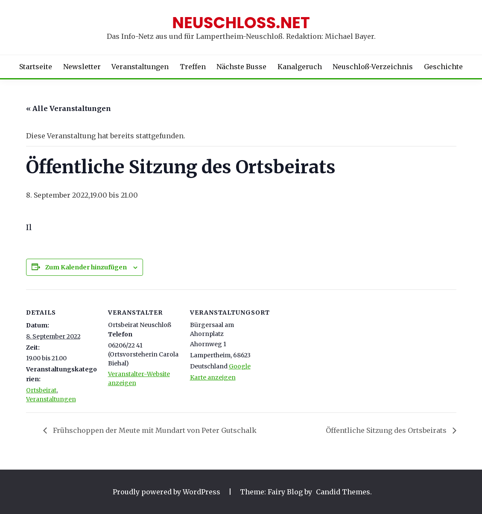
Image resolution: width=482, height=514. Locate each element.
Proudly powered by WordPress (167, 492)
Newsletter (82, 66)
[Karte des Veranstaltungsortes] (317, 348)
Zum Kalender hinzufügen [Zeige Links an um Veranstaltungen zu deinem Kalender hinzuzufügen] (86, 267)
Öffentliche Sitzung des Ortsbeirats (387, 430)
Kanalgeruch (300, 66)
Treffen (193, 66)
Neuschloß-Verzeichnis (373, 66)
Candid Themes (343, 492)
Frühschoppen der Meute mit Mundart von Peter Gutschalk (154, 430)
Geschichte (443, 66)
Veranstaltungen (140, 66)
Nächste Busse (241, 66)
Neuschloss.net (241, 23)
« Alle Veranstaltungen (68, 108)
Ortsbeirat (41, 390)
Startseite (35, 66)
